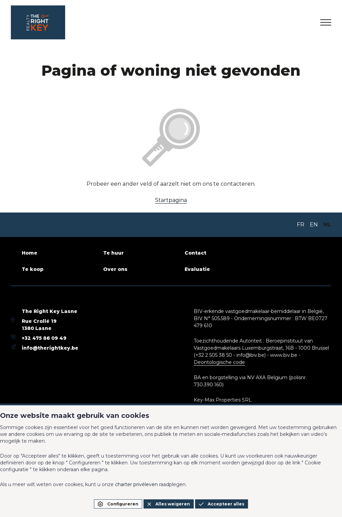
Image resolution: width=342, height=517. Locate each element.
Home (29, 253)
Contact (195, 253)
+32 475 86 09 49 (44, 338)
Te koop (32, 269)
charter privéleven (136, 484)
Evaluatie (197, 269)
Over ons (115, 269)
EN (314, 224)
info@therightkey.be (50, 348)
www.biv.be (283, 355)
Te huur (113, 253)
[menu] (325, 22)
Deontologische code (219, 362)
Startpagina (171, 200)
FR (300, 224)
